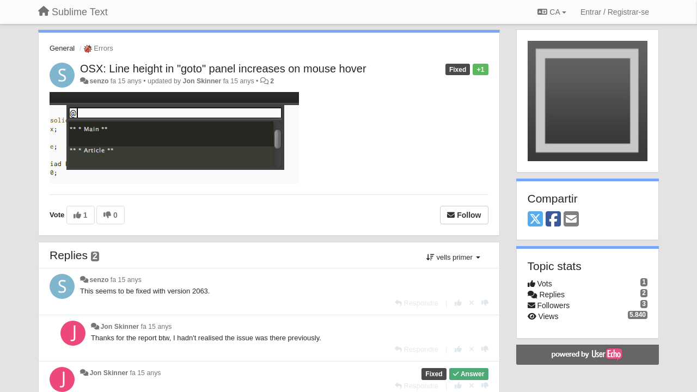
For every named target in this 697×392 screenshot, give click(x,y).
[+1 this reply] (458, 303)
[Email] (571, 219)
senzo (98, 81)
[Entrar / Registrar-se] (614, 12)
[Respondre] (416, 303)
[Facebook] (553, 219)
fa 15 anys (126, 280)
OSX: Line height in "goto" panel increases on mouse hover (223, 69)
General (62, 48)
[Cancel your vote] (471, 303)
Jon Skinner (202, 81)
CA (551, 12)
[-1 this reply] (484, 303)
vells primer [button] (453, 257)
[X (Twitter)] (535, 219)
